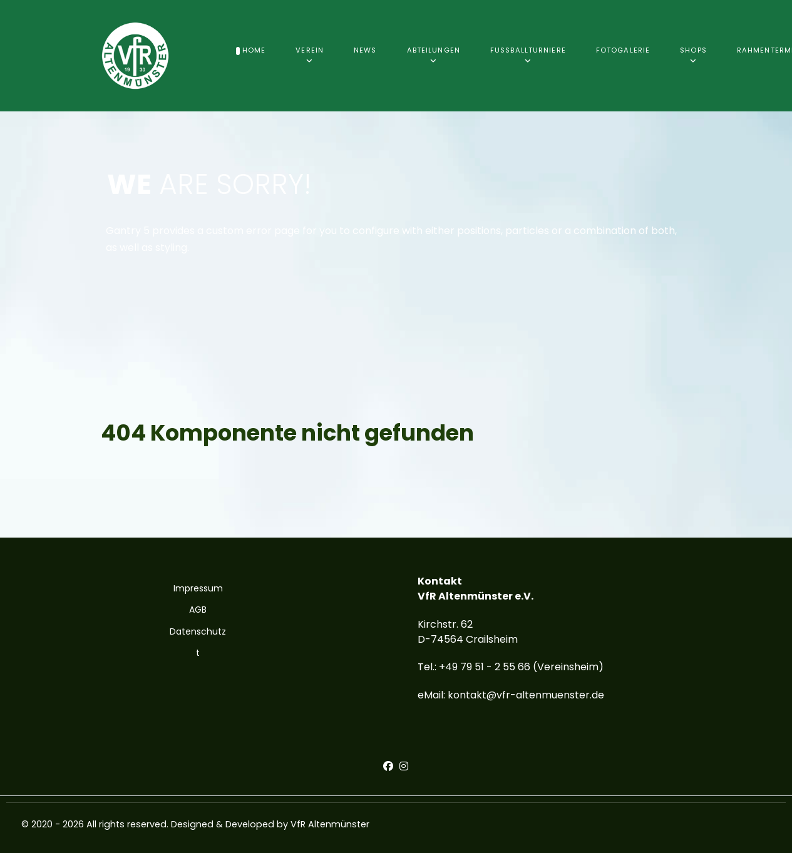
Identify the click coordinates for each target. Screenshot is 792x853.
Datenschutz (198, 631)
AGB (198, 609)
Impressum (198, 588)
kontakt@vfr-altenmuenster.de (526, 695)
